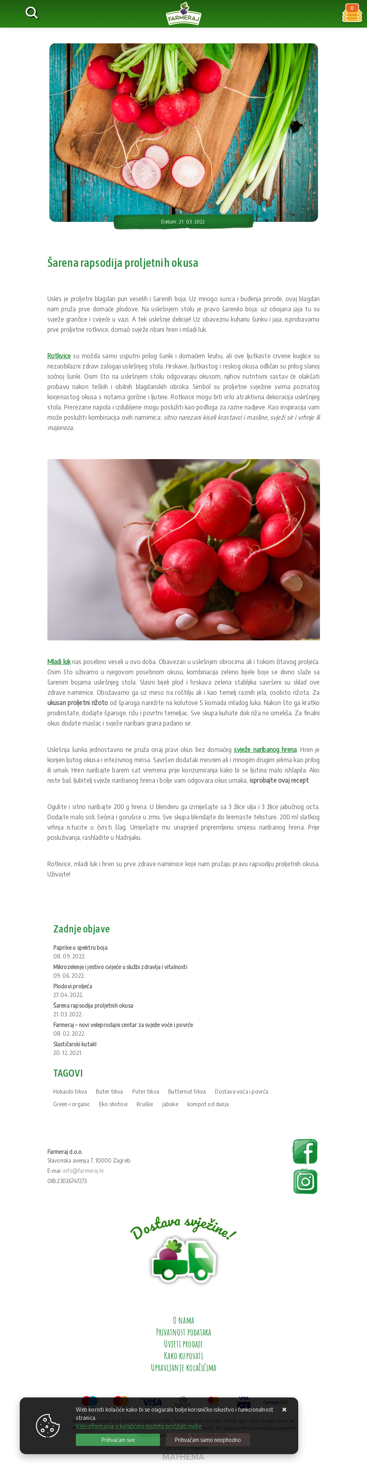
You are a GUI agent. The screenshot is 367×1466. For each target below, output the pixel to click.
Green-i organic (71, 1104)
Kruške (145, 1104)
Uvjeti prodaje (183, 1344)
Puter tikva (145, 1091)
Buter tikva (109, 1091)
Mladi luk (59, 662)
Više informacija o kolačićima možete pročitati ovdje (138, 1426)
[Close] (118, 1440)
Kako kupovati (183, 1356)
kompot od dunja (208, 1104)
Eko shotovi (113, 1104)
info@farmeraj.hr (83, 1170)
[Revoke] (208, 1439)
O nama (183, 1320)
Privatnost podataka (183, 1332)
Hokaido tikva (70, 1091)
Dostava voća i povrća (241, 1091)
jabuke (170, 1104)
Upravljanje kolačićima (183, 1367)
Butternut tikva (187, 1091)
